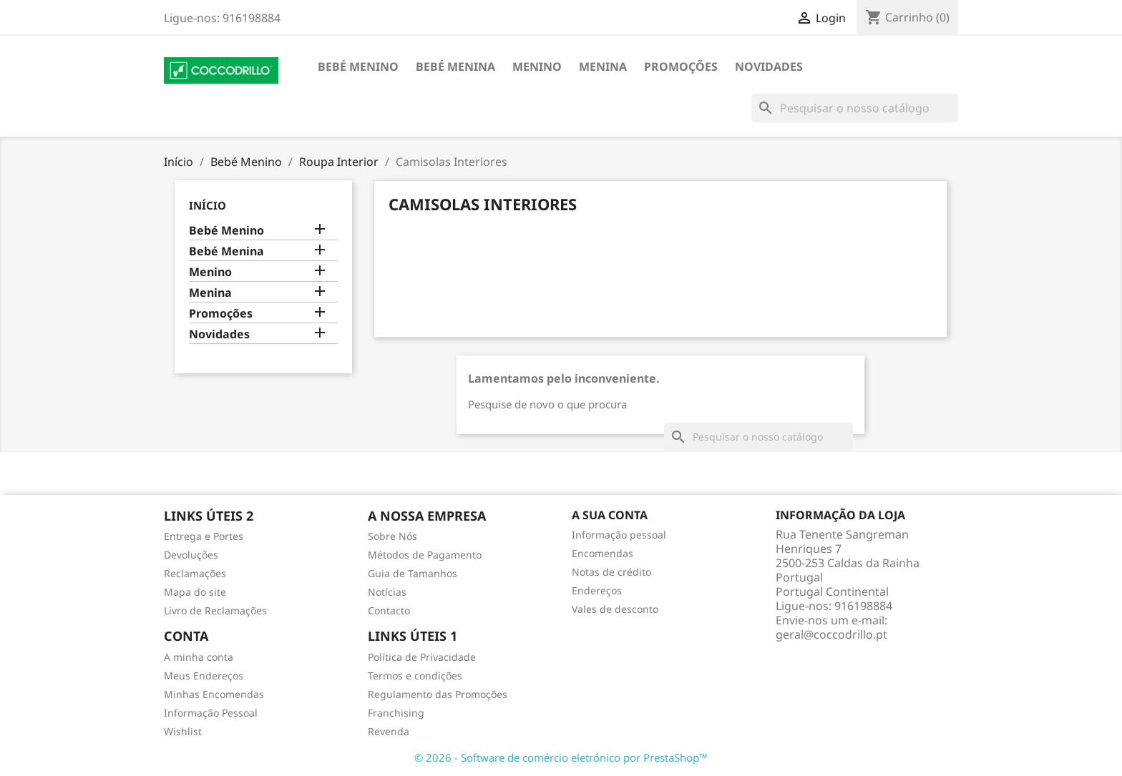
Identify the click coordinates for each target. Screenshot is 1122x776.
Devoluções (191, 554)
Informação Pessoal (211, 712)
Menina (603, 66)
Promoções (681, 66)
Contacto (389, 610)
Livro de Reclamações (215, 610)
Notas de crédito (611, 572)
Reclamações (195, 573)
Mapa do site (195, 592)
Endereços (597, 590)
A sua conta (610, 515)
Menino (537, 66)
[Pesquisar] (854, 108)
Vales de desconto (615, 609)
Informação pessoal (619, 534)
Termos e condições (415, 675)
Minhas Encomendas (214, 694)
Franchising (396, 712)
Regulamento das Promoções (437, 694)
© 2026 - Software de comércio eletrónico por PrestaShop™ (561, 757)
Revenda (388, 731)
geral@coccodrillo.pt (831, 634)
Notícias (387, 592)
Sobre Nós (392, 536)
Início (207, 205)
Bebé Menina (455, 66)
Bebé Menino (358, 66)
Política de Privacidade (422, 657)
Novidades (769, 66)
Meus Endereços (203, 675)
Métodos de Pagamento (425, 554)
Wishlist (183, 731)
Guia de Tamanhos (412, 573)
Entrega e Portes (203, 536)
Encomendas (602, 553)
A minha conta (198, 657)
